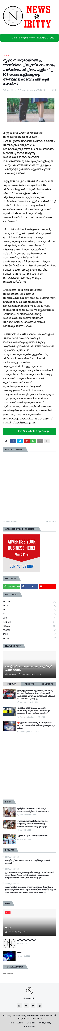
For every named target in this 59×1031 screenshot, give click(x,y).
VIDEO (29, 638)
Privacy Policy (44, 1022)
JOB (29, 618)
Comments (47, 684)
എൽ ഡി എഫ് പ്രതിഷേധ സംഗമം (32, 835)
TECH (29, 634)
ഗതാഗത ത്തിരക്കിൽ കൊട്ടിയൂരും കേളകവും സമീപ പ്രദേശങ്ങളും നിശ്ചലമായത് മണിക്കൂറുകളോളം (32, 824)
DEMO (20, 952)
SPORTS (29, 630)
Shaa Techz (36, 1018)
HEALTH (29, 601)
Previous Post (10, 521)
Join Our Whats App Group (30, 431)
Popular (11, 684)
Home (6, 55)
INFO (29, 609)
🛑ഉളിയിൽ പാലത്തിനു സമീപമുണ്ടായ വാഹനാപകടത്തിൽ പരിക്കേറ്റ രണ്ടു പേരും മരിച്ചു (36, 725)
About (20, 1022)
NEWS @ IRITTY (48, 1015)
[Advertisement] (29, 766)
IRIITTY (29, 613)
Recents (29, 684)
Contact (30, 1022)
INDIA (29, 605)
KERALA (29, 626)
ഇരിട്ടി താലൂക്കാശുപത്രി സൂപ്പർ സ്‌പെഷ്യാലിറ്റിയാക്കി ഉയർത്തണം (33, 810)
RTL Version (29, 1026)
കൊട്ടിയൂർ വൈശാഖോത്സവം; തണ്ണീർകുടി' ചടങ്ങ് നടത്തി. (28, 668)
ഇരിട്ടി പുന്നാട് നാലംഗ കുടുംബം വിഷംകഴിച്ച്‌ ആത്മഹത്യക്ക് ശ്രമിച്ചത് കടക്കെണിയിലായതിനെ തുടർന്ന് (33, 711)
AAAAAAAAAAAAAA (26, 940)
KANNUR (29, 622)
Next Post (50, 521)
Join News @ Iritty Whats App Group (30, 37)
